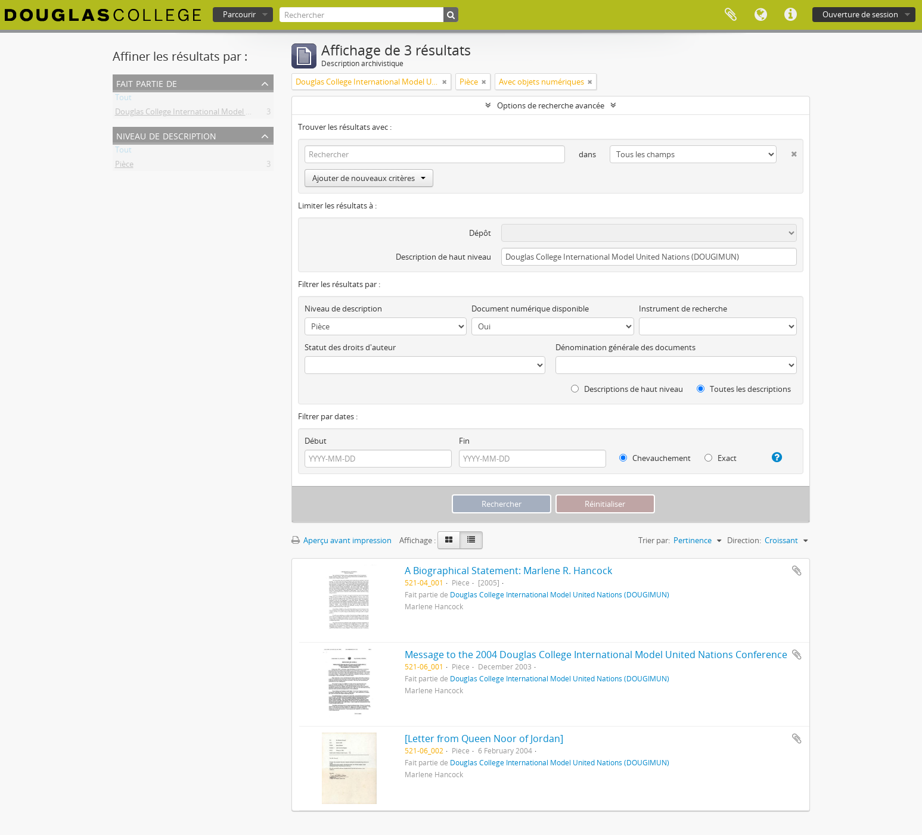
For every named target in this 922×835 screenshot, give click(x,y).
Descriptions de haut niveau (627, 389)
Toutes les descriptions (744, 389)
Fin (464, 440)
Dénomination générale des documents (625, 347)
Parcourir (239, 14)
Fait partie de (146, 82)
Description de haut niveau (443, 256)
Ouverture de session (860, 14)
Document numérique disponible (530, 308)
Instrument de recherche (683, 308)
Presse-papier (731, 15)
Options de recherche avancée (550, 105)
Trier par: (654, 540)
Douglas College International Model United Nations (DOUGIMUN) (232, 113)
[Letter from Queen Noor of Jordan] (484, 738)
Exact (720, 458)
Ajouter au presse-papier (797, 571)
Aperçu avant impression (341, 540)
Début (316, 440)
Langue (760, 15)
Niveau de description (166, 135)
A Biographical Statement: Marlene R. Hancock (508, 570)
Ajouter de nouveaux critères (369, 178)
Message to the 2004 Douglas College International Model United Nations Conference (596, 654)
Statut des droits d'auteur (350, 347)
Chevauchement (655, 458)
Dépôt (480, 233)
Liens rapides (790, 15)
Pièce (124, 166)
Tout (123, 99)
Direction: (744, 540)
